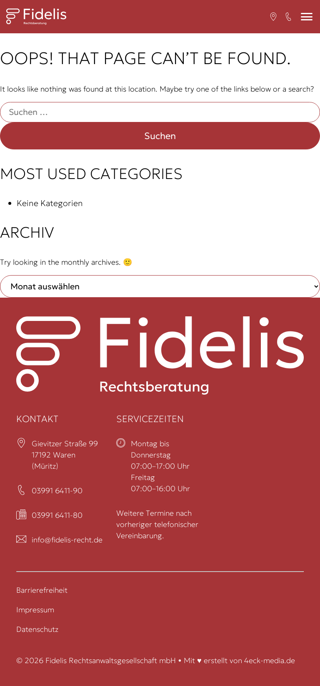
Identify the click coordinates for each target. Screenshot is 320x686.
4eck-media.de (269, 660)
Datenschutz (37, 629)
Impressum (35, 609)
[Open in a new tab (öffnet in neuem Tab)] (273, 17)
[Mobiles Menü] (306, 17)
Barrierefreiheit (42, 590)
